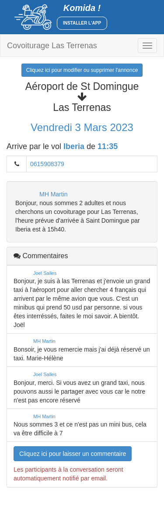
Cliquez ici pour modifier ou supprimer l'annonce (82, 70)
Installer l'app (82, 23)
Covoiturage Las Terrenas (52, 45)
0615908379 (47, 163)
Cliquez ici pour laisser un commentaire (72, 453)
